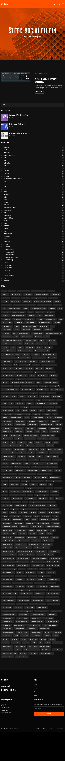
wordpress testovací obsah (50, 625)
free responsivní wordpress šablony (11, 354)
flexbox (20, 347)
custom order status (30, 322)
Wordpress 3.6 (50, 572)
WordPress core (42, 590)
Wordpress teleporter (19, 625)
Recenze (34, 212)
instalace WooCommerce (27, 389)
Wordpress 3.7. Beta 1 (7, 576)
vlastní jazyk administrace (43, 523)
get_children (39, 368)
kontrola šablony (53, 403)
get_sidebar (38, 372)
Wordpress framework (37, 597)
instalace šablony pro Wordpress (10, 389)
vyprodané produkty (20, 530)
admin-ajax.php (28, 294)
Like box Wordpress (36, 407)
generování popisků (25, 365)
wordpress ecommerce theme (10, 593)
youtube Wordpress (20, 646)
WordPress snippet (48, 618)
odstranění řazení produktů (48, 435)
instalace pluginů (55, 386)
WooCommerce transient (53, 565)
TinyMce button (27, 516)
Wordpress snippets (7, 621)
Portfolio (34, 202)
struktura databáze (49, 502)
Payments (5, 442)
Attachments (34, 152)
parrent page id (53, 438)
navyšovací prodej (30, 428)
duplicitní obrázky (7, 336)
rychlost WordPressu (37, 481)
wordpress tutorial (32, 628)
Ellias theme (38, 336)
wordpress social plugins (21, 621)
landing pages (24, 407)
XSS (40, 642)
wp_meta (23, 639)
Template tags (34, 236)
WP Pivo (47, 632)
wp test (16, 635)
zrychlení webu (33, 653)
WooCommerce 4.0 (7, 547)
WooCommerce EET (53, 551)
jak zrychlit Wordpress (28, 400)
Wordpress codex (31, 590)
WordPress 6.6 (50, 583)
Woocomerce (55, 537)
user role (34, 519)
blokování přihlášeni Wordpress (39, 308)
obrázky (44, 431)
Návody (34, 191)
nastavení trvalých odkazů (46, 424)
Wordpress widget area (8, 632)
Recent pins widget (7, 470)
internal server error (7, 393)
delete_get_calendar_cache (29, 326)
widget (13, 533)
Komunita (34, 184)
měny (55, 414)
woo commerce (44, 537)
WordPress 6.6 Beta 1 (7, 586)
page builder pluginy (29, 438)
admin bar (5, 294)
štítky (25, 502)
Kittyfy (4, 403)
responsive (57, 470)
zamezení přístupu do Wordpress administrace (39, 646)
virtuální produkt (6, 523)
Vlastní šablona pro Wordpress (10, 526)
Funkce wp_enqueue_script (47, 361)
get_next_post (6, 372)
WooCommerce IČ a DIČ (8, 558)
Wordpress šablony (34, 267)
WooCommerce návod (56, 558)
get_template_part (49, 372)
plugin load (50, 445)
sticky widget (16, 502)
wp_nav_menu (33, 639)
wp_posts (43, 639)
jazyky (38, 400)
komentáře (30, 403)
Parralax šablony (42, 438)
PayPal (13, 442)
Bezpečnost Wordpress (29, 305)
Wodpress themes (7, 537)
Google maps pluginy (7, 379)
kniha (11, 403)
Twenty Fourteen (46, 516)
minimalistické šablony (16, 417)
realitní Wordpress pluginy (50, 467)
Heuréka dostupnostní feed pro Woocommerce (22, 382)
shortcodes (58, 488)
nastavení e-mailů (43, 421)
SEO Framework (6, 488)
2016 (4, 291)
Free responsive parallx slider (41, 351)
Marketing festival (7, 414)
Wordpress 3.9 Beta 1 (44, 576)
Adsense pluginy (55, 294)
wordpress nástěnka (53, 604)
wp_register (6, 642)
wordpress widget (44, 628)
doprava (16, 329)
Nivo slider (29, 431)
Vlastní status (24, 526)
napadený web (31, 421)
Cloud (35, 684)
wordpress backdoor (42, 586)
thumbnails (42, 512)
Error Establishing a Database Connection (12, 340)
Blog (34, 157)
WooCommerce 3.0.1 (46, 544)
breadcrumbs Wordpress (18, 312)
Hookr (38, 382)
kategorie (59, 400)
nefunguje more (42, 428)
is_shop (14, 396)
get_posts (16, 372)
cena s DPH (5, 315)
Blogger (26, 308)
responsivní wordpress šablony (23, 477)
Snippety (34, 228)
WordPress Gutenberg (24, 600)
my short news (58, 417)
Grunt (53, 379)
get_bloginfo (19, 368)
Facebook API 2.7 (29, 343)
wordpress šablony (23, 614)
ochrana (5, 435)
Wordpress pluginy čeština (9, 611)
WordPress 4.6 (30, 579)
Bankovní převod (6, 305)
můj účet (49, 417)
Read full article (39, 92)
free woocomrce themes (8, 358)
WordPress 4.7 (41, 579)
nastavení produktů (20, 424)
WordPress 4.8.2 (17, 583)
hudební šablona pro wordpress (29, 386)
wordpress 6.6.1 (20, 586)
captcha (30, 312)
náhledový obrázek (20, 421)
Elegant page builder (26, 336)
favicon (13, 347)
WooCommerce (36, 540)
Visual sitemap (29, 523)
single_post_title (15, 491)
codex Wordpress (49, 315)
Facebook (36, 729)
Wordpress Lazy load (22, 604)
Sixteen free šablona (27, 491)
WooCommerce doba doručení (42, 547)
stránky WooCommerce (35, 502)
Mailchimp (33, 410)
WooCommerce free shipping (26, 555)
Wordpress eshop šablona (9, 597)
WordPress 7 (30, 586)
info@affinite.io (8, 689)
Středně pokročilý (34, 233)
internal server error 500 (21, 393)
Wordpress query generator (25, 611)
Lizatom (58, 407)
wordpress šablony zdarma (38, 614)
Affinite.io (4, 4)
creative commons (29, 319)
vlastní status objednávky (37, 526)
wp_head (55, 635)
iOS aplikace (34, 393)
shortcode (49, 488)
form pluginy (48, 347)
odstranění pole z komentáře (30, 435)
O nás (35, 688)
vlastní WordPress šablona (53, 526)
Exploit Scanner (6, 343)
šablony (4, 484)
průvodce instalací (7, 467)
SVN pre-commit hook (21, 505)
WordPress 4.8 (6, 583)
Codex (34, 165)
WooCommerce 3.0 (33, 544)
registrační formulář (46, 470)
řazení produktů (36, 467)
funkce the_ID (33, 361)
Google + (32, 375)
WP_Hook (5, 639)
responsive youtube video (44, 474)
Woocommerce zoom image (9, 569)
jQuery (34, 181)
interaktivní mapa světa (56, 389)
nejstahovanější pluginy (55, 428)
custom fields (19, 322)
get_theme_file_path (8, 375)
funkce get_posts (7, 361)
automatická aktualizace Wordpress (42, 301)
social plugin (54, 495)
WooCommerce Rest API (52, 562)
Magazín (34, 189)
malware (41, 410)
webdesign (5, 533)
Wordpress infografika (38, 600)
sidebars (5, 491)
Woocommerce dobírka (8, 551)
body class (52, 308)
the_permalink (24, 509)
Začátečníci (34, 280)
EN (55, 4)
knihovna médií (20, 403)
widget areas (22, 533)
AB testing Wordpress (23, 291)
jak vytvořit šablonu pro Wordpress (11, 400)
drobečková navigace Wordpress (53, 333)
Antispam (5, 301)
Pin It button (38, 442)
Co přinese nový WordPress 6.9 (17, 124)
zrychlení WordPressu (22, 657)
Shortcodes (34, 226)
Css (34, 168)
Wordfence (19, 572)
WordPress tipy (34, 273)
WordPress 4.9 (28, 583)
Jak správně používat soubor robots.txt (19, 133)
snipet (29, 495)
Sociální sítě (5, 498)
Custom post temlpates (44, 322)
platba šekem (30, 445)
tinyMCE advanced (15, 516)
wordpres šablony (30, 572)
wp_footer (46, 635)
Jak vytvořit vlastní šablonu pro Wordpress (34, 178)
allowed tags (26, 298)
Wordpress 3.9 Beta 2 (8, 579)
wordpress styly (6, 625)
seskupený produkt (18, 488)
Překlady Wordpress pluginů (34, 207)
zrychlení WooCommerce (46, 653)
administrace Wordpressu (41, 294)
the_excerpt (14, 509)
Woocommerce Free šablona (9, 555)
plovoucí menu (40, 445)
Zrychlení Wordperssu (8, 657)
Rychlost (34, 220)
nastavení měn (54, 421)
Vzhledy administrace (42, 530)
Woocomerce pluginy (24, 540)
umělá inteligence (17, 519)
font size (39, 347)
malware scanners (52, 410)
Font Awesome (29, 347)
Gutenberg (5, 382)
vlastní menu (56, 523)
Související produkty (30, 498)
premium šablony (33, 460)
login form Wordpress (8, 410)
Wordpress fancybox (23, 597)
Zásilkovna (18, 649)
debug (17, 326)
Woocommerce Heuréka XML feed (45, 555)
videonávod (54, 519)
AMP (44, 298)
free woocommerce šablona (49, 354)
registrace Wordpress (33, 470)
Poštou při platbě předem (8, 456)
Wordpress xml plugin (36, 632)
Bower (60, 308)
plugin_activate (6, 449)
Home (26, 37)
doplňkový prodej (7, 329)
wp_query (52, 639)
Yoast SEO (47, 642)
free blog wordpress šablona (24, 351)
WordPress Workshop (22, 632)
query (27, 467)
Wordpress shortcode (22, 618)
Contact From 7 (17, 319)
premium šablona (22, 460)
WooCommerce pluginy (34, 254)
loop (18, 410)
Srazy (34, 231)
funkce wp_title (6, 365)
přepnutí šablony (45, 460)
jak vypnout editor (44, 396)
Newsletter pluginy (7, 431)
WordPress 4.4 (20, 579)
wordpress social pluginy (37, 621)
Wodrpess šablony (19, 537)
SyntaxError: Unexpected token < (37, 505)
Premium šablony (34, 210)
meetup (28, 414)
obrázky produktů (54, 431)
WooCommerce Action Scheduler (23, 547)
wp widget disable (36, 635)
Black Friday (57, 305)
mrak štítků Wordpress (38, 417)
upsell (27, 519)
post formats (22, 453)
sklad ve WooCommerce (42, 491)
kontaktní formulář (41, 403)
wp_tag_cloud (16, 642)
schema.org (33, 484)
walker (52, 530)
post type (31, 453)
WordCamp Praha (33, 569)
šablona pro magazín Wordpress (53, 481)
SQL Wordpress (42, 498)
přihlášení (5, 463)
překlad (39, 456)
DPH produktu (6, 333)
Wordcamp (22, 569)
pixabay (55, 442)
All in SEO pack (15, 298)
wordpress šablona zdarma (9, 614)
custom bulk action (7, 322)
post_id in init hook (42, 453)
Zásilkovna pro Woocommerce (31, 649)
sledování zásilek (14, 495)
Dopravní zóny (37, 329)
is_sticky (22, 396)
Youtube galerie (57, 642)
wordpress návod (7, 607)
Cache (34, 160)
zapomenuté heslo (7, 649)
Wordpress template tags (34, 625)
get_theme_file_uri (21, 375)
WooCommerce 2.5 (48, 540)
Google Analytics (42, 375)
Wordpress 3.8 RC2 (21, 576)
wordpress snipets (36, 618)
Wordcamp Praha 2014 (46, 569)
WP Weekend (25, 635)
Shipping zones (30, 488)
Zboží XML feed (45, 649)
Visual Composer (18, 523)
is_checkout (51, 393)
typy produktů (6, 519)
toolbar (36, 516)
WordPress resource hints (41, 611)
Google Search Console (34, 379)
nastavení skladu (32, 424)
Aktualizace (34, 150)
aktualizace (5, 298)
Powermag (31, 456)
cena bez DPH (50, 312)
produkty (27, 463)
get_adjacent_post (7, 368)
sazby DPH (24, 484)
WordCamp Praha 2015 (8, 572)
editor (16, 336)
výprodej (31, 530)
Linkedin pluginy (48, 407)
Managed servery (60, 729)
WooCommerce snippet (37, 565)
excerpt (42, 340)
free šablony (36, 354)
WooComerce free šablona (9, 540)
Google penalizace (21, 379)
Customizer (57, 322)
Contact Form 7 (6, 319)
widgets (41, 533)
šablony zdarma (14, 484)
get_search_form (27, 372)
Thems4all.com (23, 512)
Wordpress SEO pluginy (8, 618)
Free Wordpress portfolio (23, 358)
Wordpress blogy (55, 586)
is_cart (42, 393)
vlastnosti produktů (7, 530)
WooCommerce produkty (37, 562)
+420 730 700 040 (6, 712)
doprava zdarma (26, 329)
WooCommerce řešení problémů (34, 257)
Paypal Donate (22, 442)
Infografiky (34, 176)
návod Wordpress (18, 428)
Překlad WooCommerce (8, 460)
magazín (25, 410)
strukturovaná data (7, 505)
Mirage (27, 417)
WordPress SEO (34, 270)
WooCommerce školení (23, 565)
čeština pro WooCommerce (18, 315)
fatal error (5, 347)
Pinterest (48, 442)
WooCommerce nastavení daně (39, 558)
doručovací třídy (48, 329)
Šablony (34, 223)
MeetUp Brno (37, 414)
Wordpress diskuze (54, 590)
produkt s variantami (16, 463)
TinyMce (5, 516)
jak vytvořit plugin (57, 396)
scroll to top (43, 484)
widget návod (32, 533)
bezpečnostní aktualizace (45, 305)
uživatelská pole (44, 519)
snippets (45, 495)
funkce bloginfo (51, 358)
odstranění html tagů (15, 435)
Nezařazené (34, 194)
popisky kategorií (33, 449)
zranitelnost (23, 653)
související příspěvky (17, 498)
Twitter (55, 516)
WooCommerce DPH (40, 551)
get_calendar (29, 368)
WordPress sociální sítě (52, 621)
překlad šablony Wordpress (51, 456)
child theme (31, 315)
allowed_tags (36, 298)
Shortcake (40, 488)
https (17, 386)
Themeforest (44, 509)
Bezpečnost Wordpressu (34, 155)
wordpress (41, 572)
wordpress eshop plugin (53, 593)
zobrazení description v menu (9, 653)
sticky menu (59, 498)
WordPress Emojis (40, 593)
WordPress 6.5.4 (39, 583)
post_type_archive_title (56, 453)
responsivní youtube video (40, 477)
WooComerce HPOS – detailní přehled (18, 115)
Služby (35, 695)
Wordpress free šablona (51, 597)
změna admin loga (57, 649)
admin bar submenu (15, 294)
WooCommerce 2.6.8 (20, 544)
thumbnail (33, 512)
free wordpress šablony (38, 358)
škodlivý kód (54, 491)
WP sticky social (6, 635)
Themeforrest (55, 509)
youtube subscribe (7, 646)
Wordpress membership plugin (38, 604)
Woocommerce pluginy (22, 562)
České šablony (34, 163)
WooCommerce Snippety (34, 260)
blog (4, 308)
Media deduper (18, 414)
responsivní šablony (7, 477)
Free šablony (34, 173)
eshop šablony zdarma (31, 340)
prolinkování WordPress (51, 463)
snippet (37, 495)
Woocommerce (34, 246)
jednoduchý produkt (48, 400)
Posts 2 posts (22, 456)
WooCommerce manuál (34, 252)
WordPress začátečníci (34, 275)
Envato (46, 336)
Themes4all (13, 512)
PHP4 (30, 442)
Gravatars (46, 379)
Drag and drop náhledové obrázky (20, 333)
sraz (51, 498)
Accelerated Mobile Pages (38, 291)
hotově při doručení (7, 386)
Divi (52, 326)
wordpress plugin (30, 607)
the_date (5, 509)
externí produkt (17, 343)
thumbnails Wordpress (54, 512)
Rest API (5, 481)
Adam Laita (51, 291)
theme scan (34, 509)
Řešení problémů (34, 215)
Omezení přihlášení (7, 438)
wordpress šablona (56, 611)
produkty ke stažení (37, 463)
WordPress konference (8, 604)
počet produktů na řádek (19, 449)
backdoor (57, 301)
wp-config (25, 642)
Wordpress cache (7, 590)
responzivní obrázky (54, 477)
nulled (37, 431)
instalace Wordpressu (42, 389)
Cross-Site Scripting (50, 319)
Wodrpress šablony (32, 537)
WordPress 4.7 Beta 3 (53, 579)
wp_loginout (14, 639)
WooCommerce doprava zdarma (25, 551)
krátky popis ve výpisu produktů (10, 407)
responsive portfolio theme (9, 474)
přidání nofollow (56, 460)
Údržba (34, 239)
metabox (5, 417)
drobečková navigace (37, 333)
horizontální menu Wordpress (51, 382)
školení (4, 495)
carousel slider (39, 312)
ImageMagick (44, 386)
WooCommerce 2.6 (7, 544)
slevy (23, 495)
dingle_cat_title (43, 326)
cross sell (40, 319)
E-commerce (34, 171)
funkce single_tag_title (20, 361)
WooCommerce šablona (8, 565)
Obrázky (34, 199)
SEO (51, 484)
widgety (49, 533)
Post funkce (34, 205)
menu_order (47, 414)
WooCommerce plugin (8, 562)
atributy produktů (15, 301)
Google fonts (53, 375)
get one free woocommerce (49, 365)
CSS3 (60, 319)
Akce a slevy (34, 147)
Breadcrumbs (6, 312)
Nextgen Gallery (19, 431)
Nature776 (58, 424)
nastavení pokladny (7, 424)
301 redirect (12, 291)
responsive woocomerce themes (26, 474)
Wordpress (34, 262)
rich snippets (25, 481)
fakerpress (53, 343)
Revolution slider (14, 481)
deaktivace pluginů (7, 326)
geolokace (36, 365)
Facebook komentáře (41, 343)
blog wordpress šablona (14, 308)
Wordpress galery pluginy (8, 600)
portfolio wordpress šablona (54, 449)
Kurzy (34, 186)
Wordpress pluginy (39, 73)
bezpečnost (17, 305)
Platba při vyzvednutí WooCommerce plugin (13, 445)
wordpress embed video (26, 593)
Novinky (34, 197)
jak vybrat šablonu (32, 396)
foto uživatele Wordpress (8, 351)
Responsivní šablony (34, 218)
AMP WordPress (52, 298)
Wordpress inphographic (52, 600)
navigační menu (6, 428)
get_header (49, 368)
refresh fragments (20, 470)
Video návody (34, 241)
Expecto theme (51, 340)
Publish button (18, 467)
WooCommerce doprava (34, 249)
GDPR (15, 365)
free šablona (26, 354)
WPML (34, 278)
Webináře (34, 244)
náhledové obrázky (7, 421)
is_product (5, 396)
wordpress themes (19, 628)
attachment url (26, 301)
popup (42, 449)
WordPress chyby (19, 590)
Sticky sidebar (6, 502)
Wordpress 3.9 (32, 576)
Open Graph (18, 438)
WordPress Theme (7, 628)
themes (4, 512)
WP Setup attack (57, 632)
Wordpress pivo (18, 607)
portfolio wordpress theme (9, 453)
